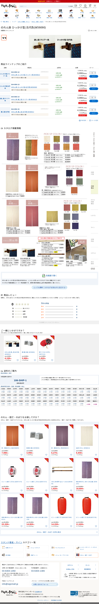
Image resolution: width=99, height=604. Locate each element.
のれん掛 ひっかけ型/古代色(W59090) (24, 87)
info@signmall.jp (10, 584)
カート (88, 565)
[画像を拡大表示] (55, 46)
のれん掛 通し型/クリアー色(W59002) (24, 99)
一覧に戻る (5, 22)
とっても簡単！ (49, 287)
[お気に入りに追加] (18, 360)
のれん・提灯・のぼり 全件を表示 (49, 532)
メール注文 (93, 120)
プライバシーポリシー (43, 600)
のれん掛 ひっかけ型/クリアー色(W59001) (25, 75)
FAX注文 (82, 120)
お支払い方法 (70, 569)
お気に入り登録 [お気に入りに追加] (92, 31)
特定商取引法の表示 (56, 600)
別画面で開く (49, 275)
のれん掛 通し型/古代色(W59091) (22, 112)
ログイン (70, 565)
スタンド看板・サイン (11, 542)
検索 (70, 6)
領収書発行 (87, 569)
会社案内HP (38, 592)
